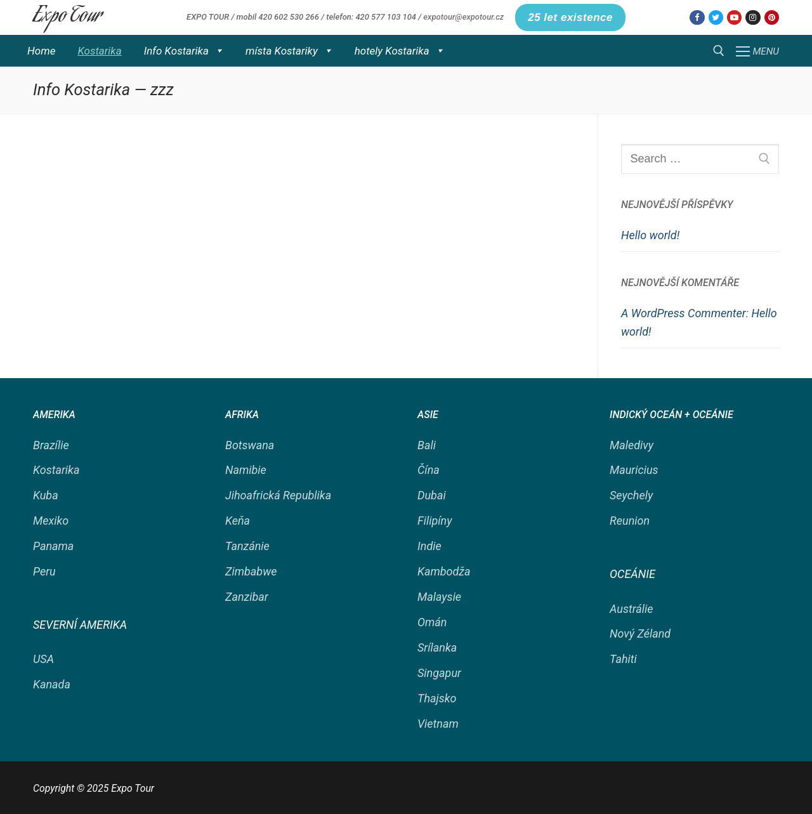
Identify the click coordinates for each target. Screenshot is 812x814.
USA (43, 659)
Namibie (245, 469)
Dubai (431, 495)
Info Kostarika (183, 50)
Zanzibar (246, 596)
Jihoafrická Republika (278, 495)
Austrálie (631, 608)
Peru (44, 571)
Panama (53, 546)
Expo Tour (67, 17)
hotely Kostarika (399, 50)
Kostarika (99, 50)
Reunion (630, 520)
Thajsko (437, 698)
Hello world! (650, 235)
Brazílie (51, 445)
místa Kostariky (289, 50)
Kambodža (444, 571)
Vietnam (438, 723)
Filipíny (434, 520)
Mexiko (51, 520)
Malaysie (439, 596)
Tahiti (623, 659)
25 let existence (570, 17)
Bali (426, 445)
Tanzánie (247, 546)
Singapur (439, 672)
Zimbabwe (251, 571)
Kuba (45, 495)
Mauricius (634, 469)
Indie (429, 546)
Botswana (249, 445)
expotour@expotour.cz (463, 17)
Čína (428, 469)
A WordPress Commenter (683, 313)
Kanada (51, 684)
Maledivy (631, 445)
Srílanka (437, 647)
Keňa (237, 520)
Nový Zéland (640, 633)
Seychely (631, 495)
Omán (432, 622)
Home (41, 50)
